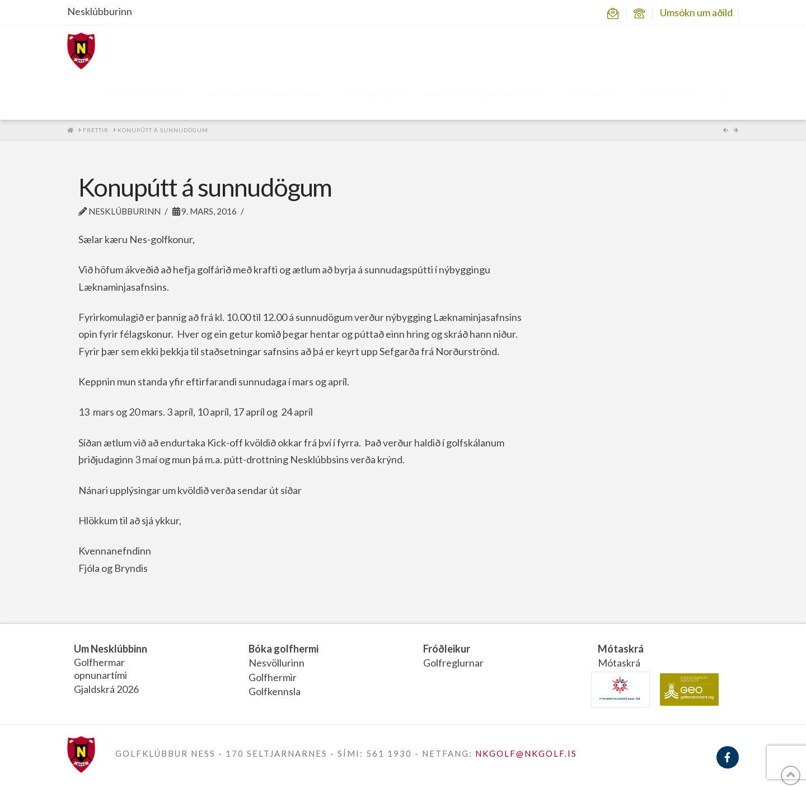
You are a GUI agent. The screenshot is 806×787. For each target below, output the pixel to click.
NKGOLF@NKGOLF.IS (526, 753)
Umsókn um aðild (696, 12)
